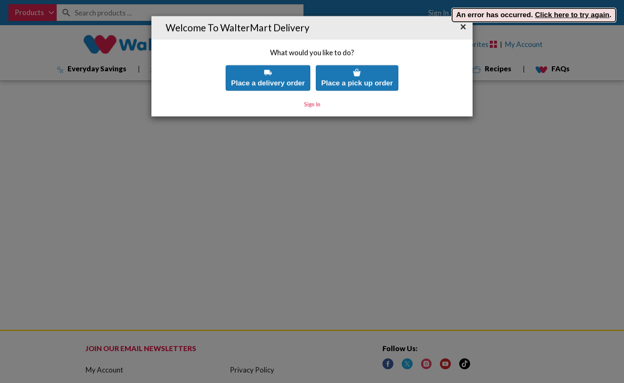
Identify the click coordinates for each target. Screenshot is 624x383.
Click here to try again (572, 15)
